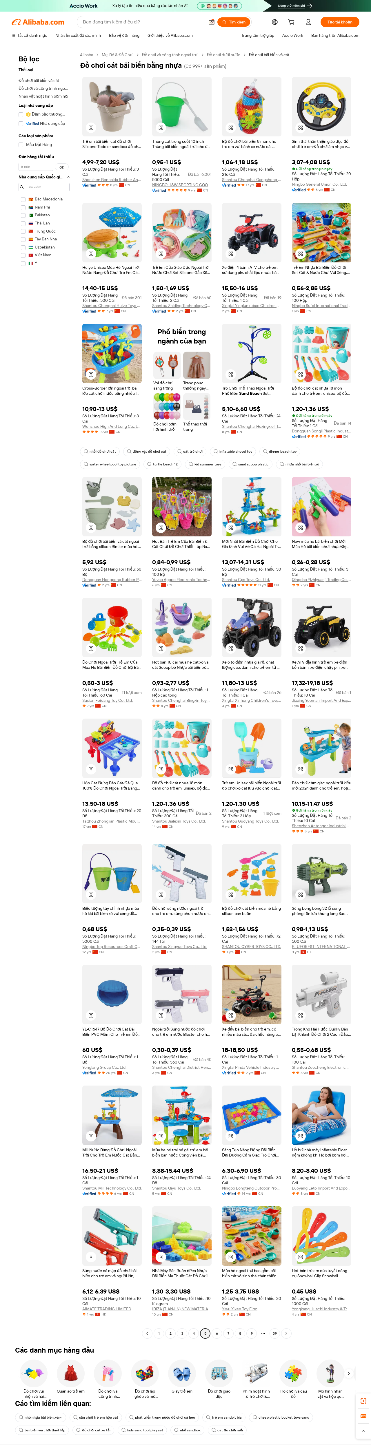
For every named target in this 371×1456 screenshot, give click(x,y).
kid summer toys (205, 464)
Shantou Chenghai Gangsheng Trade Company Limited (251, 179)
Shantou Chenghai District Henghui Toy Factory (182, 1067)
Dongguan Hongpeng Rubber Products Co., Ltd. (112, 579)
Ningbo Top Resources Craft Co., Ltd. (112, 946)
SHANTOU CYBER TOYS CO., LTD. (251, 946)
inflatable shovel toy (233, 451)
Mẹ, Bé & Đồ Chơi (117, 54)
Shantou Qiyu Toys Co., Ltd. (176, 1188)
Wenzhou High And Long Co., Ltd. (112, 426)
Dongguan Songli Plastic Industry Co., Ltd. (321, 431)
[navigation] (44, 695)
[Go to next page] (286, 1333)
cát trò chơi (189, 451)
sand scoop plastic (250, 464)
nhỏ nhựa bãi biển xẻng (40, 1417)
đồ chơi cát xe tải (93, 1430)
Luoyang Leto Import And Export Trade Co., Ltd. (321, 1188)
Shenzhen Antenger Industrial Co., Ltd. (321, 825)
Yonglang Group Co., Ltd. (104, 1067)
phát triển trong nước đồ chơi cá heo (162, 1417)
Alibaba (86, 54)
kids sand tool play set (142, 1430)
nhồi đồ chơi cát (100, 451)
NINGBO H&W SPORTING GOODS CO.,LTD (182, 184)
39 (275, 1333)
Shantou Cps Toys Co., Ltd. (246, 579)
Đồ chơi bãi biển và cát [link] (269, 54)
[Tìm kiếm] (233, 22)
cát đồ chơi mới (227, 1430)
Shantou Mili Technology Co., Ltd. (112, 1188)
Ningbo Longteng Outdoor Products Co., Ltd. (251, 1188)
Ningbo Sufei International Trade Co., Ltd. (321, 305)
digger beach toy (280, 451)
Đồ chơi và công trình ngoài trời (170, 54)
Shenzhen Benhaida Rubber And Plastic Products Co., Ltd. (112, 179)
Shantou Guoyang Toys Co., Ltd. (250, 821)
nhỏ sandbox (187, 1430)
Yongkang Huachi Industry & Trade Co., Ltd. (321, 1309)
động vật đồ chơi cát (146, 451)
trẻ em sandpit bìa (224, 1417)
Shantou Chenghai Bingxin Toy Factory (182, 700)
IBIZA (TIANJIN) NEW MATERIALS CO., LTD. (182, 1309)
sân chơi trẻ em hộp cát (95, 1417)
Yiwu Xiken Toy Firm (239, 1309)
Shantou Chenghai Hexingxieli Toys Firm (251, 426)
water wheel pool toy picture (110, 464)
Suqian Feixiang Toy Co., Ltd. (107, 700)
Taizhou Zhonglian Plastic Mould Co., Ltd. (112, 821)
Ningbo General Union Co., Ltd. (319, 184)
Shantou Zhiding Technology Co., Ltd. (182, 305)
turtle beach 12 (162, 464)
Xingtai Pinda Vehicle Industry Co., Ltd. (251, 1067)
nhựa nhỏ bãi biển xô (299, 464)
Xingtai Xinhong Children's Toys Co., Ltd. (251, 700)
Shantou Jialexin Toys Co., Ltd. (179, 821)
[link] (363, 1400)
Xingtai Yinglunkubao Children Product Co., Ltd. (251, 305)
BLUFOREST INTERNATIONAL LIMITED (321, 946)
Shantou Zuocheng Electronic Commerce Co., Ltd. (321, 1067)
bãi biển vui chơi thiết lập (42, 1430)
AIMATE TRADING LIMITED (106, 1309)
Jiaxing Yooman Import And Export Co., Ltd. (321, 700)
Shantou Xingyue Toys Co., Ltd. (179, 946)
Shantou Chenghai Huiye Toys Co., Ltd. (112, 305)
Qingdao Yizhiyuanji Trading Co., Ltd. (321, 579)
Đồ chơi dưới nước (223, 54)
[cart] (292, 23)
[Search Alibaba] (143, 22)
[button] (211, 22)
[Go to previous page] (147, 1333)
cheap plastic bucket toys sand (281, 1417)
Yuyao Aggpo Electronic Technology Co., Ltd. (182, 579)
